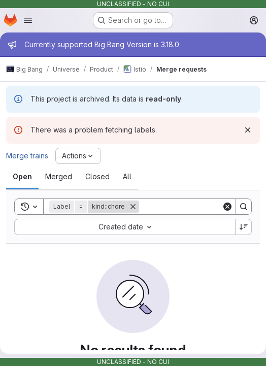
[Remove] (133, 207)
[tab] (22, 176)
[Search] (202, 207)
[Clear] (227, 207)
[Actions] (78, 156)
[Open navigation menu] (28, 20)
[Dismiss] (248, 130)
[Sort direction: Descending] (244, 227)
